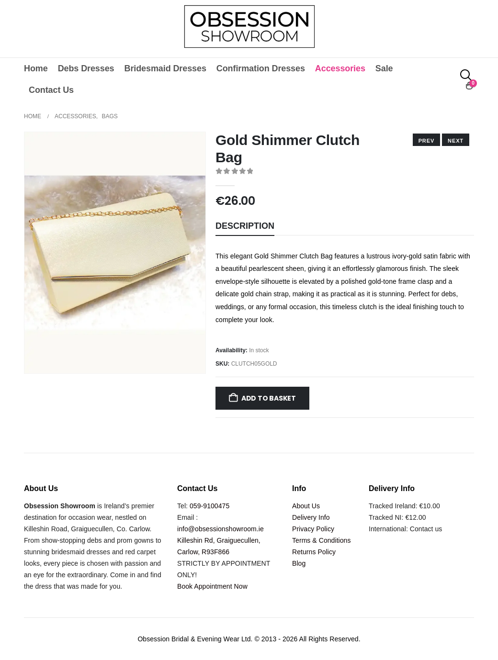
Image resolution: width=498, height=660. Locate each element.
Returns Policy (314, 552)
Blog (299, 563)
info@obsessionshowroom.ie (220, 529)
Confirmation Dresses (260, 68)
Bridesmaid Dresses (165, 68)
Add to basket (268, 398)
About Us (306, 506)
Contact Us (51, 90)
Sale (384, 68)
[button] (466, 75)
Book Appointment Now (212, 586)
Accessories (340, 68)
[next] (426, 140)
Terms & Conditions (321, 540)
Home (36, 68)
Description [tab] (244, 226)
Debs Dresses (86, 68)
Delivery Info (311, 517)
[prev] (455, 140)
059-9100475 (209, 506)
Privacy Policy (313, 529)
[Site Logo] (249, 26)
